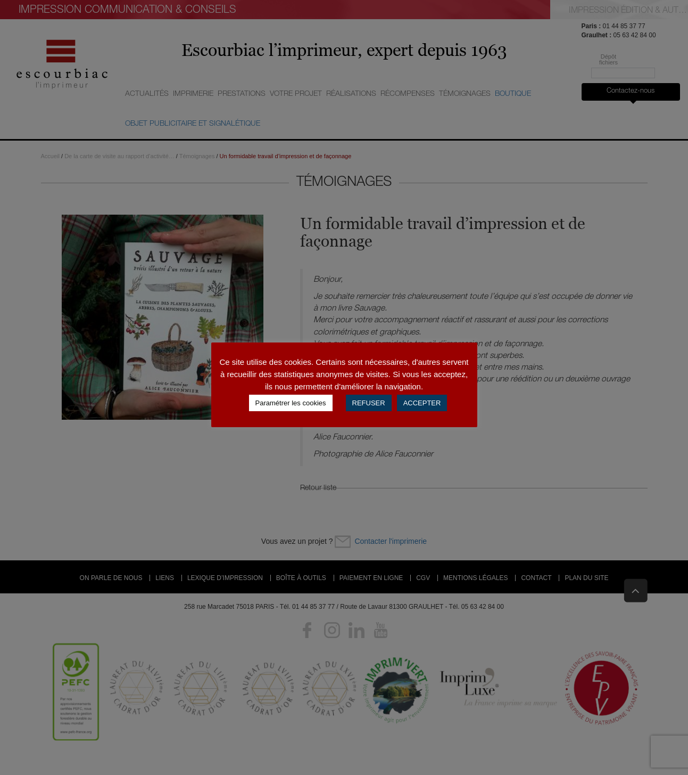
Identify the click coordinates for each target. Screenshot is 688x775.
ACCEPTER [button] (422, 403)
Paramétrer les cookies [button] (290, 403)
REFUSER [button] (368, 403)
